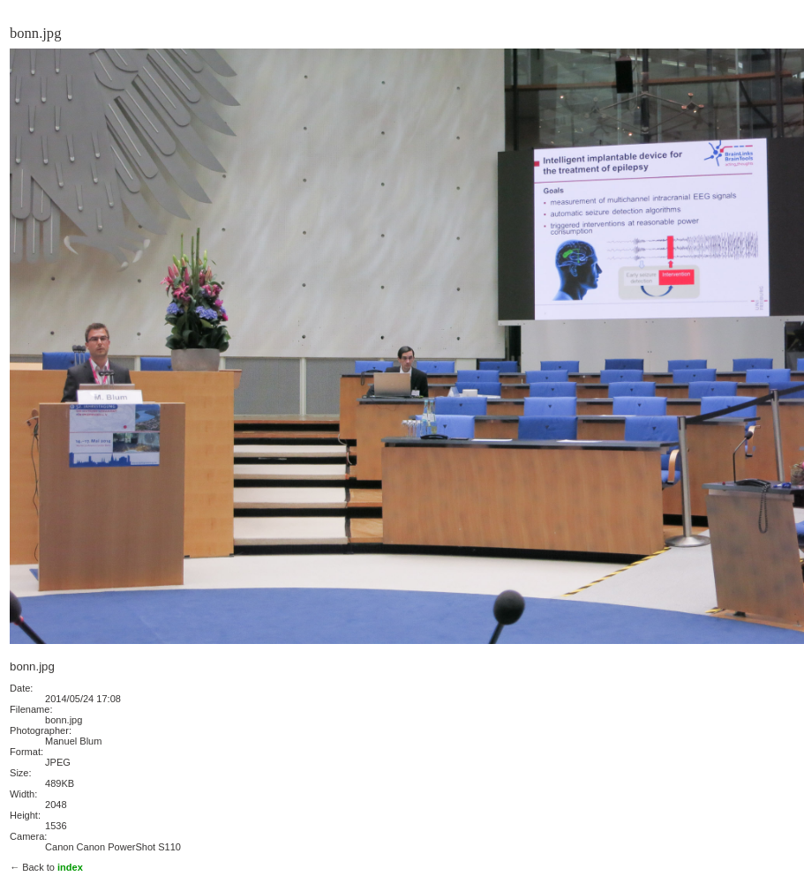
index (70, 867)
